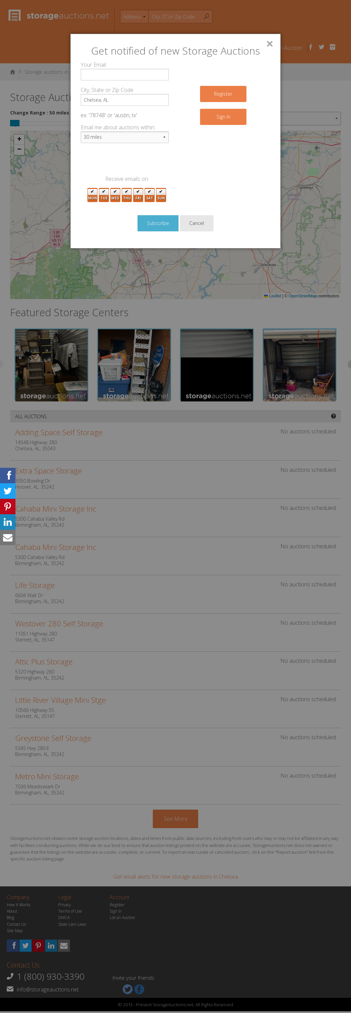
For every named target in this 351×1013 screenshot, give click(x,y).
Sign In (223, 116)
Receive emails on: (127, 179)
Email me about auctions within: (118, 127)
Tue (104, 195)
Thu (127, 195)
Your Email (93, 64)
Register (223, 94)
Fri (138, 195)
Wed (115, 195)
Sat (149, 195)
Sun (161, 195)
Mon (92, 195)
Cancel (196, 223)
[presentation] (132, 162)
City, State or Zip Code (107, 90)
